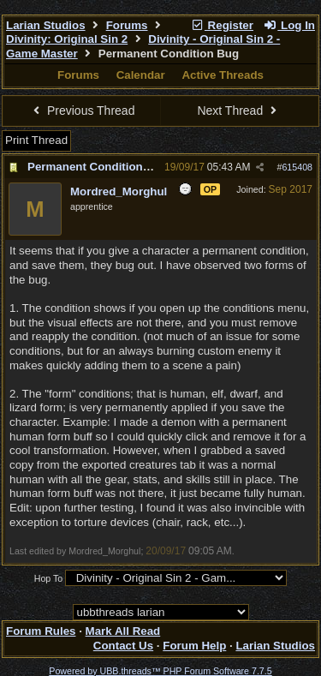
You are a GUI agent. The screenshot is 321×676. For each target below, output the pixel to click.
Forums (127, 25)
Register (221, 25)
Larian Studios (46, 25)
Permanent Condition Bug (97, 166)
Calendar (140, 75)
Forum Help (194, 645)
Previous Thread (82, 110)
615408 (297, 167)
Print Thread (36, 140)
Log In (289, 25)
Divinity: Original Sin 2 (67, 39)
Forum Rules (40, 631)
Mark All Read (123, 631)
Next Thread (239, 110)
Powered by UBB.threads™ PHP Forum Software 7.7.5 (160, 671)
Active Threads (222, 75)
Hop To (48, 578)
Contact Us (123, 645)
